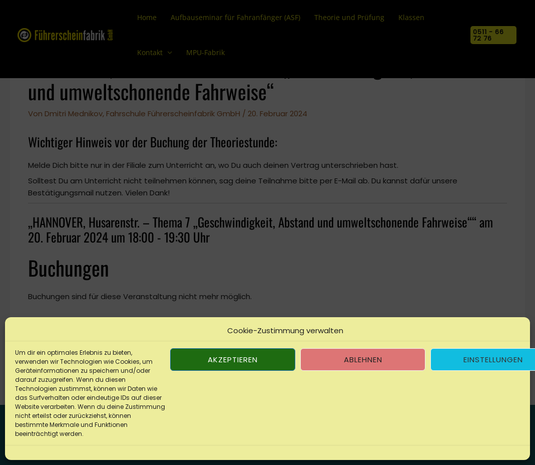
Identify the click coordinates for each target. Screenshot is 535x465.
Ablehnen (363, 359)
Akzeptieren (233, 359)
